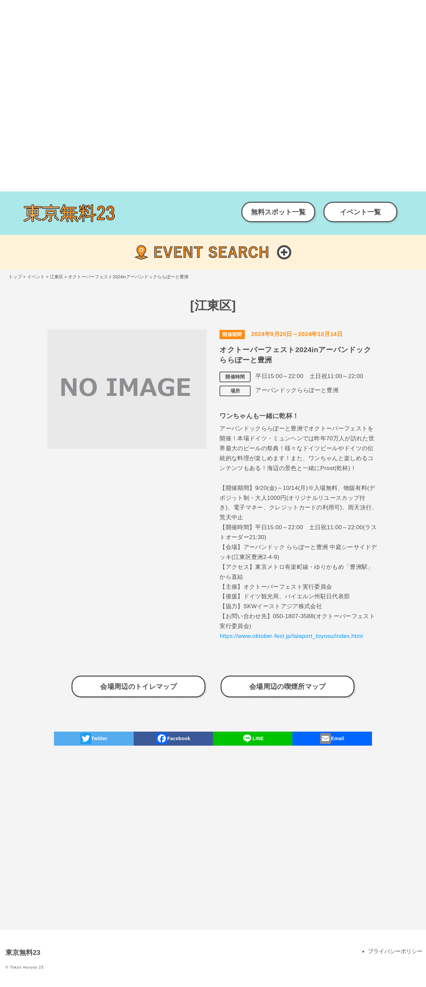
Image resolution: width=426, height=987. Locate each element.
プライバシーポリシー (395, 951)
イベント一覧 (360, 212)
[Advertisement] (205, 48)
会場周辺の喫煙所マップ (287, 686)
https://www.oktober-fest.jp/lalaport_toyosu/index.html (291, 636)
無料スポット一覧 (278, 212)
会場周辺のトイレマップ (138, 686)
